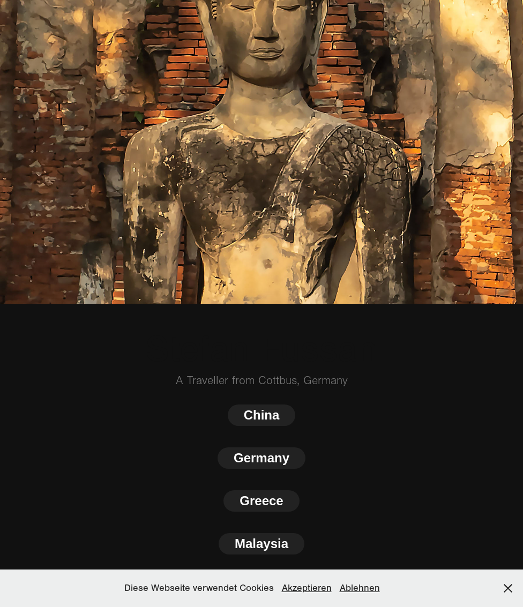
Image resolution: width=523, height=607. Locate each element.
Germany (261, 458)
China (262, 415)
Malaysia (261, 543)
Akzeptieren (307, 588)
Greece (261, 500)
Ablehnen (360, 588)
